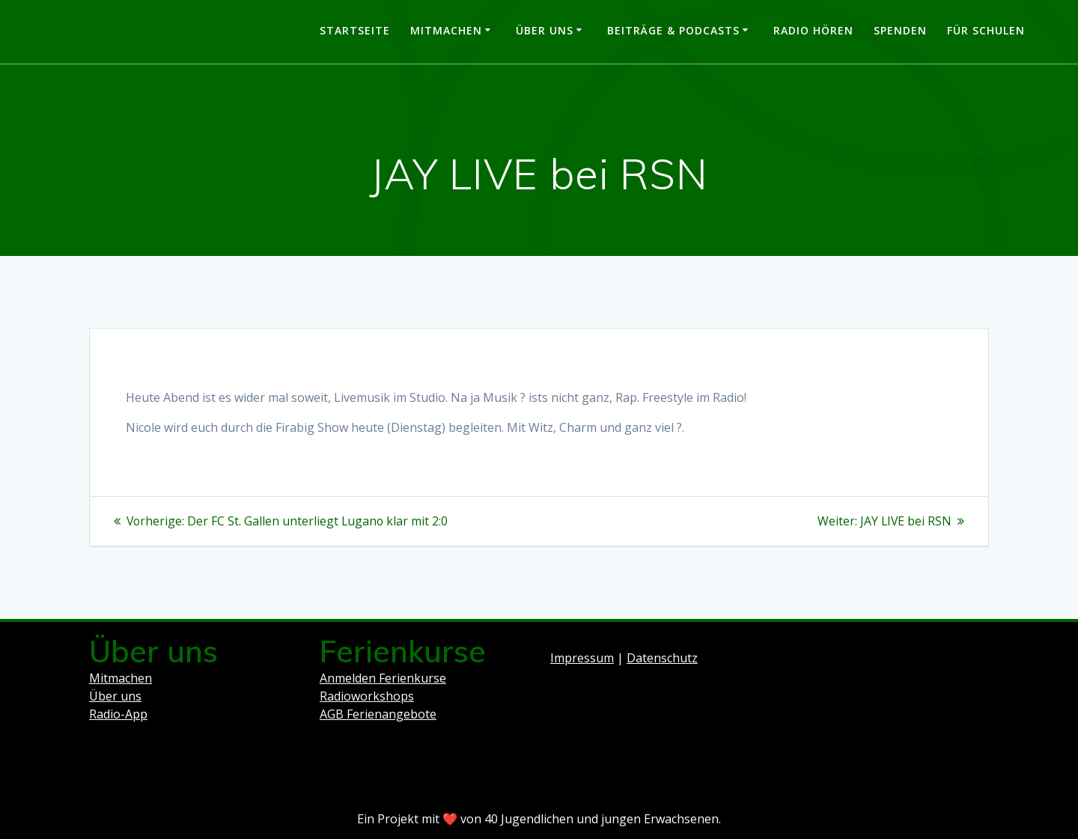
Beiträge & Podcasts (673, 30)
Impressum (582, 658)
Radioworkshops (367, 696)
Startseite (355, 30)
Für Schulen (986, 30)
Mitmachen (446, 30)
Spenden (900, 30)
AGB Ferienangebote (378, 714)
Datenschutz (662, 658)
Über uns (544, 30)
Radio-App (118, 714)
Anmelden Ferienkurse (383, 678)
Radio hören (813, 30)
